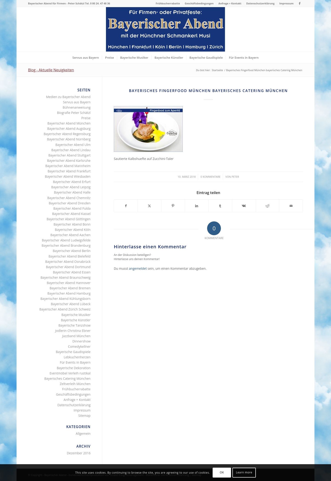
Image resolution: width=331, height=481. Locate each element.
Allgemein (83, 433)
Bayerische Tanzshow (74, 325)
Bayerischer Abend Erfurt (72, 182)
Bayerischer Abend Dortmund (68, 267)
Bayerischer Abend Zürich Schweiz (65, 309)
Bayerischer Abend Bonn (72, 224)
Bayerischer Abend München (69, 123)
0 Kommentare (210, 176)
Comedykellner (79, 346)
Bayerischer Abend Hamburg (69, 293)
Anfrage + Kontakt (229, 3)
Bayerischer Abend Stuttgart (69, 155)
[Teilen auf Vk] (244, 206)
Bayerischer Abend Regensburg (67, 134)
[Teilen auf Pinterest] (173, 206)
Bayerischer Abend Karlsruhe (69, 160)
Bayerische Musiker (76, 315)
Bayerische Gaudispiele (73, 352)
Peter (235, 176)
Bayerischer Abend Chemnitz (69, 198)
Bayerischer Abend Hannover (68, 283)
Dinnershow (81, 341)
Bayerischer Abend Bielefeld (70, 256)
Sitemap (84, 415)
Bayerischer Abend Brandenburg (66, 245)
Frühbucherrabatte (168, 3)
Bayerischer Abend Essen (72, 272)
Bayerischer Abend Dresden (70, 203)
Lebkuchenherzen (77, 357)
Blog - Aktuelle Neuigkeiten (51, 69)
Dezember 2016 (79, 453)
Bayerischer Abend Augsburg (69, 128)
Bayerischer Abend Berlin (72, 251)
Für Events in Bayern (75, 362)
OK (222, 472)
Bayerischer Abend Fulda (72, 208)
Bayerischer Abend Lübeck (71, 304)
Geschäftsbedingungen (199, 3)
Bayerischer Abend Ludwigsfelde (66, 240)
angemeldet (138, 268)
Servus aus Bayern (77, 102)
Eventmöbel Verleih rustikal (69, 373)
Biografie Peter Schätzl (74, 112)
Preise (86, 118)
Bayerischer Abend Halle (72, 192)
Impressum (286, 3)
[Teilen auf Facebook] (126, 206)
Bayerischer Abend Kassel (71, 214)
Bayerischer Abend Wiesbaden (68, 176)
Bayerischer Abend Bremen (70, 288)
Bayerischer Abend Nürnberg (69, 139)
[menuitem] (167, 3)
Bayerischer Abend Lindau (71, 150)
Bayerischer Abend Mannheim (68, 166)
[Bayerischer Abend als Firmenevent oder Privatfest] (165, 29)
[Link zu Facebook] (299, 3)
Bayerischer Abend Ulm (73, 144)
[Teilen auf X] (149, 206)
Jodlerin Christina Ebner (73, 330)
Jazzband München (76, 336)
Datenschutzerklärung (260, 3)
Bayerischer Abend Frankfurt (69, 171)
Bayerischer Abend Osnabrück (68, 261)
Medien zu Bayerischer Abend (68, 97)
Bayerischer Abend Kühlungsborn (65, 298)
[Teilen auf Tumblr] (220, 206)
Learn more (244, 472)
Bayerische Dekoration (74, 368)
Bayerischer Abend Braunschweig (65, 277)
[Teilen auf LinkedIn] (196, 206)
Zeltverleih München (75, 384)
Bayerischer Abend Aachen (70, 235)
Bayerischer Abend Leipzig (71, 187)
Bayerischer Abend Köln (73, 229)
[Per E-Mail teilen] (291, 206)
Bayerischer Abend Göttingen (69, 219)
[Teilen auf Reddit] (267, 206)
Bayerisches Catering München (67, 378)
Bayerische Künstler (76, 320)
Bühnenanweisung (77, 107)
